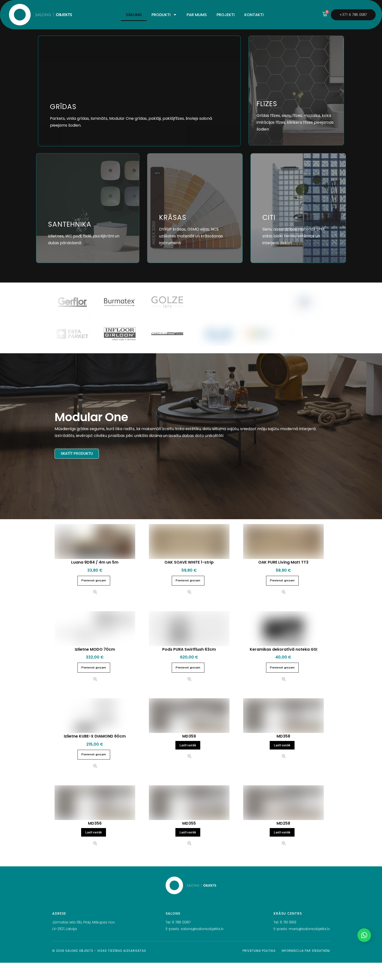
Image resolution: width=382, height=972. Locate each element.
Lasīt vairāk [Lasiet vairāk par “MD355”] (188, 841)
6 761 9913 (288, 931)
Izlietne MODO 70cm (95, 658)
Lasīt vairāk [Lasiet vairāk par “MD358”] (282, 754)
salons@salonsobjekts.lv (202, 937)
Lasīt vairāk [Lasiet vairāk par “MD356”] (93, 841)
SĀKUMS (134, 15)
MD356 (95, 832)
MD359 (189, 745)
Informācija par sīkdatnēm (306, 960)
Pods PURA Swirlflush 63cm (189, 658)
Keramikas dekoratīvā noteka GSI (283, 658)
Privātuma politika (259, 960)
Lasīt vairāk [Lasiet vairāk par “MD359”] (188, 754)
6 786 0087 (181, 931)
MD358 (283, 745)
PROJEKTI (226, 15)
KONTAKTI (254, 15)
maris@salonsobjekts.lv (309, 937)
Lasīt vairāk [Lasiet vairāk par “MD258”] (282, 841)
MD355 (189, 832)
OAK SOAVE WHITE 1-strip (189, 571)
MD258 (283, 832)
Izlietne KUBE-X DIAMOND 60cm (95, 745)
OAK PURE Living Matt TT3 (283, 571)
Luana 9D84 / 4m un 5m (94, 571)
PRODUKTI (164, 14)
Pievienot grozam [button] (93, 589)
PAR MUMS (197, 15)
